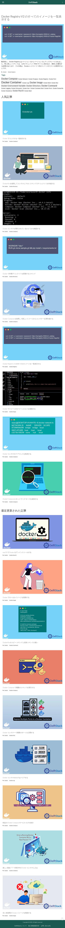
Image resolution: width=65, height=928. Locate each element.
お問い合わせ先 (46, 926)
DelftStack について (20, 926)
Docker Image (36, 82)
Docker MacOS (18, 91)
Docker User (26, 88)
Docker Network (23, 79)
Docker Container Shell (37, 88)
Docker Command (49, 85)
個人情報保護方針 (33, 926)
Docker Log (25, 83)
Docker (4, 72)
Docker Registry (11, 72)
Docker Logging (6, 88)
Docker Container (11, 82)
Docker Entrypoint (16, 88)
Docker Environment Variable (13, 86)
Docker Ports (48, 88)
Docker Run (54, 83)
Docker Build (47, 83)
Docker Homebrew (6, 91)
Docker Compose (9, 78)
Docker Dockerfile (58, 88)
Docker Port (52, 79)
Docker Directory (33, 86)
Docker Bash (28, 91)
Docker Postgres (33, 79)
